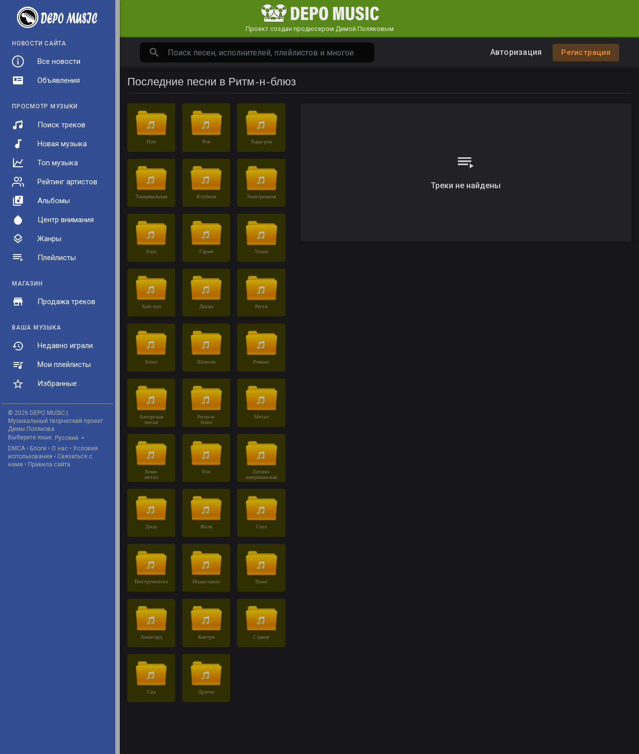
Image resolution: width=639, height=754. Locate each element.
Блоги (38, 448)
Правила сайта (49, 464)
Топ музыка (45, 163)
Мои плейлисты (51, 365)
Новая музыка (49, 144)
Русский (67, 437)
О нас (59, 448)
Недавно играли (52, 346)
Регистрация (586, 52)
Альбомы (41, 201)
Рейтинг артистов (54, 182)
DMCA (16, 448)
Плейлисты (44, 258)
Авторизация (516, 52)
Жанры (36, 239)
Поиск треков (48, 125)
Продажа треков (53, 302)
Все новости (46, 61)
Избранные (44, 384)
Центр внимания (53, 220)
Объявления (46, 80)
